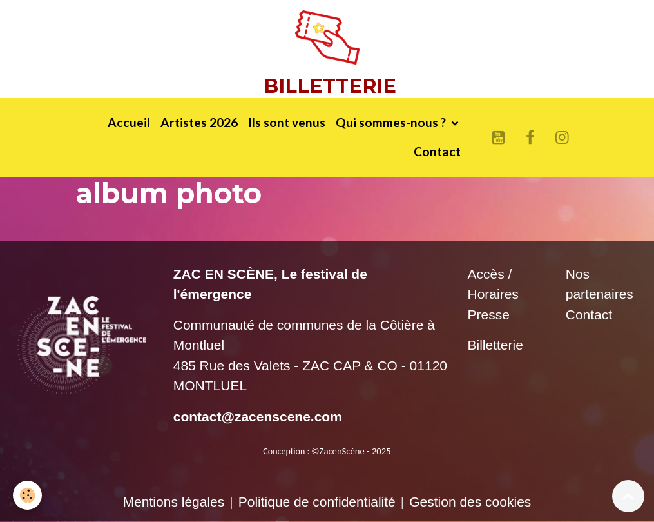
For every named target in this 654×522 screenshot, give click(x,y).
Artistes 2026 (199, 122)
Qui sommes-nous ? (392, 122)
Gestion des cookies (470, 501)
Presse (489, 314)
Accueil (129, 122)
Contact (437, 151)
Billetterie (495, 344)
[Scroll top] (628, 496)
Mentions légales (174, 501)
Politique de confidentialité (317, 501)
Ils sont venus (286, 122)
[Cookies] (27, 495)
